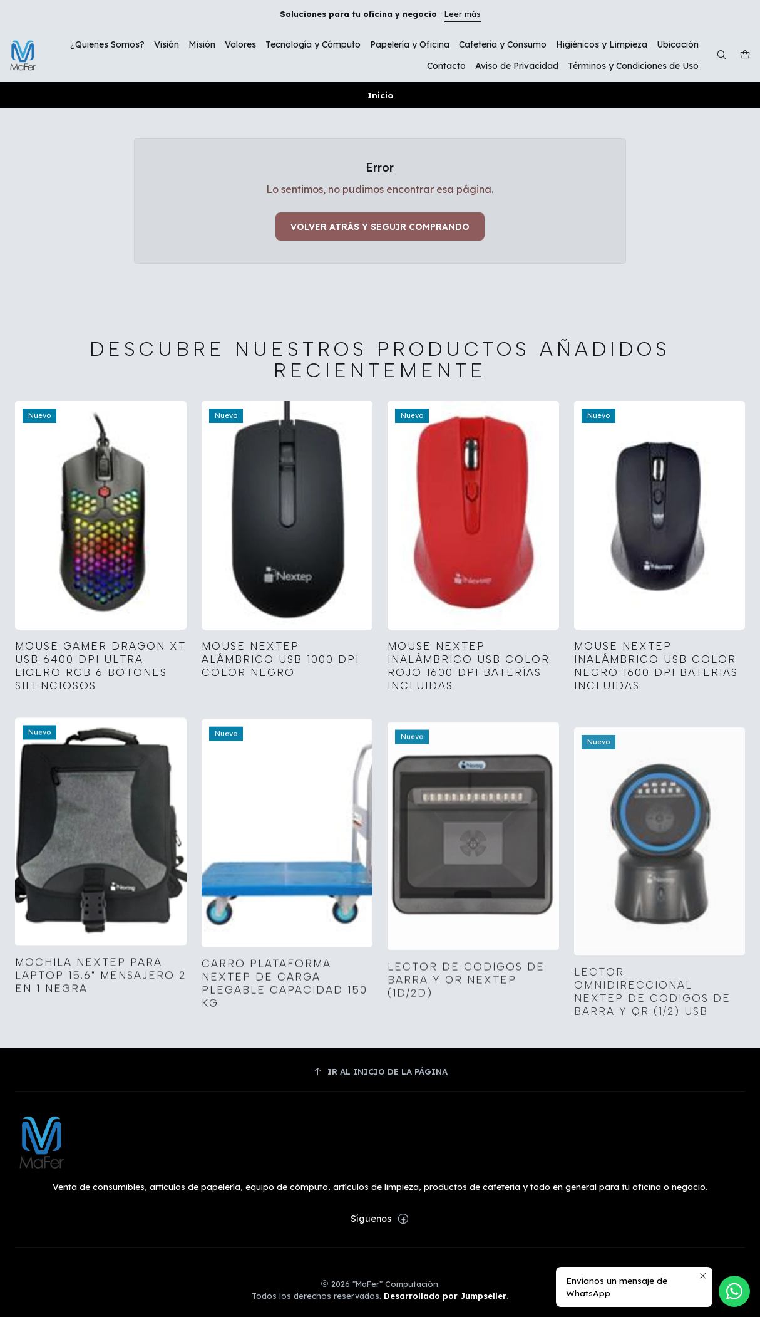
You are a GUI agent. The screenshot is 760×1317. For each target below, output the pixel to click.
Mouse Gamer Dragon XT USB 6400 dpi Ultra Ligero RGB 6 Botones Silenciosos (100, 688)
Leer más (462, 14)
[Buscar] (721, 55)
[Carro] (744, 55)
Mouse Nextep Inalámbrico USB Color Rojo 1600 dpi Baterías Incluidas (469, 720)
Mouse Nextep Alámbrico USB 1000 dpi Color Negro (280, 696)
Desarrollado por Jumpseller (445, 1296)
